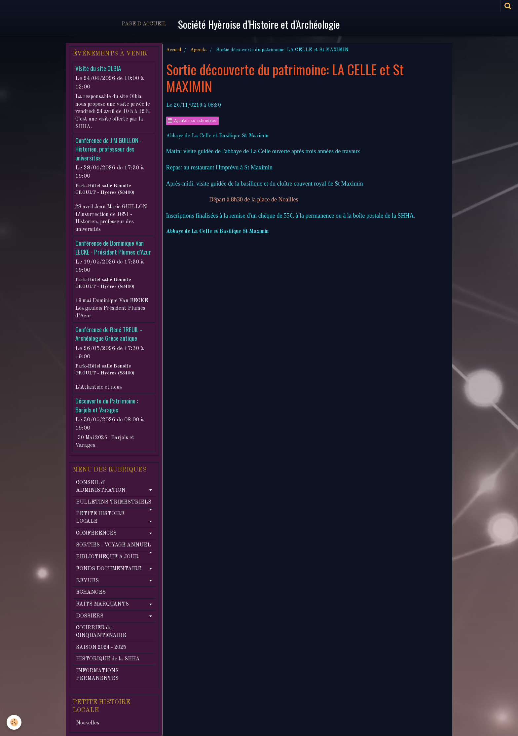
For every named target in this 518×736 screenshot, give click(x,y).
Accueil (173, 50)
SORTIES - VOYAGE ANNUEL (113, 545)
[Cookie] (14, 722)
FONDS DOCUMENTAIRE (108, 569)
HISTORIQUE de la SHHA (108, 659)
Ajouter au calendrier (192, 120)
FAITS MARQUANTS (102, 604)
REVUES (87, 580)
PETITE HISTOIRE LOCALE (100, 517)
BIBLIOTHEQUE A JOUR (107, 557)
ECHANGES (91, 592)
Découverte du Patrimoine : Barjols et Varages (106, 405)
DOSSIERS (89, 616)
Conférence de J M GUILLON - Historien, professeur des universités (108, 148)
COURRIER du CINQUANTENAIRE (101, 631)
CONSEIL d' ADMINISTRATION (101, 486)
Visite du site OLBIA (98, 68)
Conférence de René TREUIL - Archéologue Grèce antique (108, 334)
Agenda (198, 50)
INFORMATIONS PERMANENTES (97, 674)
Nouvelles (87, 723)
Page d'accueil (144, 24)
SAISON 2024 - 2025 (101, 647)
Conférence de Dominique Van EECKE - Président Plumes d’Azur (113, 247)
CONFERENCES (96, 533)
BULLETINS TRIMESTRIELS (113, 502)
